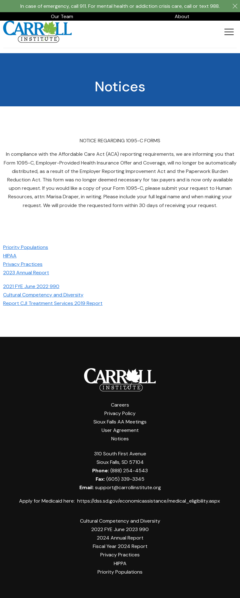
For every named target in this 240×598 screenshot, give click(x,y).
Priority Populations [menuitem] (120, 572)
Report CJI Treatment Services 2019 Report (52, 303)
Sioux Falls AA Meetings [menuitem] (120, 421)
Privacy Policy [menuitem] (120, 413)
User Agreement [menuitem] (120, 430)
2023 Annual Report (26, 272)
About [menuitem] (182, 16)
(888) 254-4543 (129, 470)
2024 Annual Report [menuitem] (120, 538)
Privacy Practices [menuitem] (120, 554)
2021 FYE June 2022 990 (31, 286)
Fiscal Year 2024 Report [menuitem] (120, 546)
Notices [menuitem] (120, 438)
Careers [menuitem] (120, 405)
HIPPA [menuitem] (120, 563)
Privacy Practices (22, 264)
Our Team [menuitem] (62, 16)
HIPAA (10, 255)
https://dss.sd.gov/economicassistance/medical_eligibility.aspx (148, 501)
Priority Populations (25, 247)
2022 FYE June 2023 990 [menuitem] (120, 529)
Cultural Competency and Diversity (43, 294)
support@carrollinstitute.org (128, 487)
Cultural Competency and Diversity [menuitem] (120, 521)
